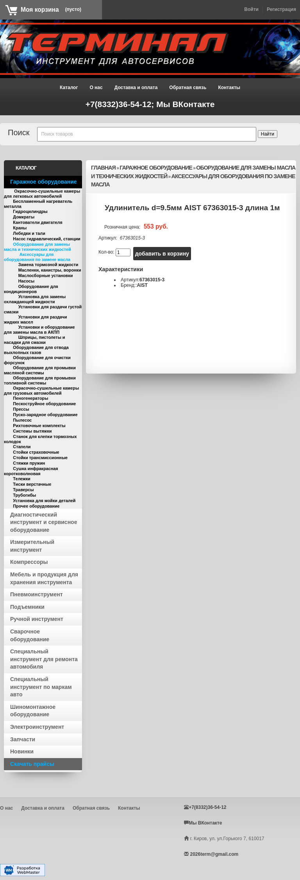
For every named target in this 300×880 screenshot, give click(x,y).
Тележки (21, 478)
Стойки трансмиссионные (40, 457)
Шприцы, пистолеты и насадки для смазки (34, 340)
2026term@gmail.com (214, 854)
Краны (20, 227)
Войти (251, 9)
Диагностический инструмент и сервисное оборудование (43, 522)
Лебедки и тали (29, 233)
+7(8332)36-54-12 (207, 807)
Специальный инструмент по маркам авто (41, 687)
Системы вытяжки (32, 431)
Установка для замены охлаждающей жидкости (35, 299)
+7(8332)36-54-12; (121, 104)
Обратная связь (187, 87)
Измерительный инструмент (32, 546)
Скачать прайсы (32, 764)
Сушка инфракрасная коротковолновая (31, 471)
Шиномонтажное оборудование (32, 711)
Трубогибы (24, 495)
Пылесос (22, 420)
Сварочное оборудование (29, 635)
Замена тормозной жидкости (48, 264)
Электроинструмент (37, 727)
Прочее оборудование (36, 506)
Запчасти (22, 739)
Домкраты (23, 217)
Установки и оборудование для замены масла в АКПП (39, 329)
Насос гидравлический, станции (46, 238)
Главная (103, 168)
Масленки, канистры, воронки (49, 270)
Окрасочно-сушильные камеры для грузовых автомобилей (41, 390)
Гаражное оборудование (43, 182)
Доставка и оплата (136, 87)
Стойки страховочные (36, 452)
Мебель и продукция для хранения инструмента (44, 578)
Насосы (26, 281)
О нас (95, 87)
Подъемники (27, 607)
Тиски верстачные (32, 484)
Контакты (229, 87)
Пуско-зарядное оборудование (45, 414)
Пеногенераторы (30, 398)
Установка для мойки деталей (44, 500)
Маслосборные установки (45, 275)
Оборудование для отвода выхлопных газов (36, 350)
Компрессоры (29, 562)
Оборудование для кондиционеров (31, 289)
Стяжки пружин (29, 463)
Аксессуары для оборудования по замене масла (37, 257)
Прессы (21, 409)
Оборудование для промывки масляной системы (40, 370)
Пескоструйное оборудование (44, 403)
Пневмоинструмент (36, 594)
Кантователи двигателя (37, 222)
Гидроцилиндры (30, 211)
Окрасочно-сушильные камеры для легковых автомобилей (42, 194)
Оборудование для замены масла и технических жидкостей (37, 247)
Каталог (69, 87)
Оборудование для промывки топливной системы (40, 380)
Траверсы (23, 489)
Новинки (22, 751)
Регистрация (281, 9)
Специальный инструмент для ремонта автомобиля (44, 659)
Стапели (21, 446)
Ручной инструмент (36, 619)
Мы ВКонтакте (185, 104)
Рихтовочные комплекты (39, 425)
